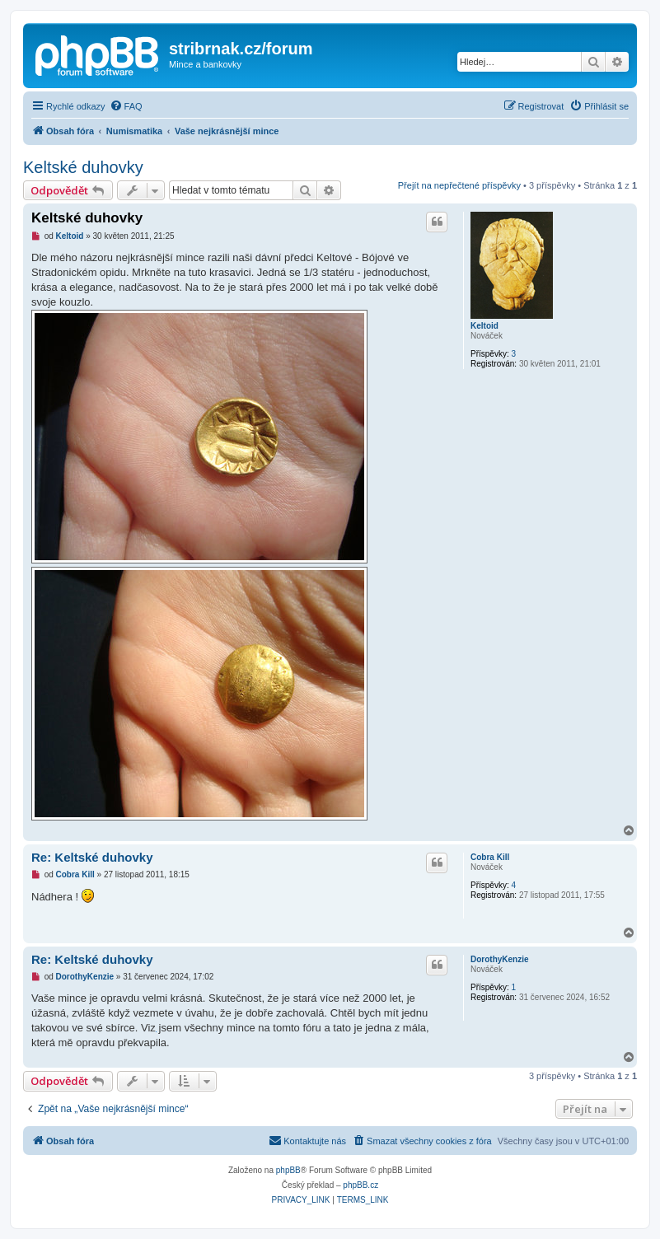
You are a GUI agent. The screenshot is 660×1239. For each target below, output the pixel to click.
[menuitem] (126, 106)
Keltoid (484, 325)
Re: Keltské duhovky (92, 857)
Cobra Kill (489, 857)
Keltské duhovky (83, 167)
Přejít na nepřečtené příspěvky (459, 185)
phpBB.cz (360, 1185)
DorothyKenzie (499, 959)
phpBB (288, 1170)
